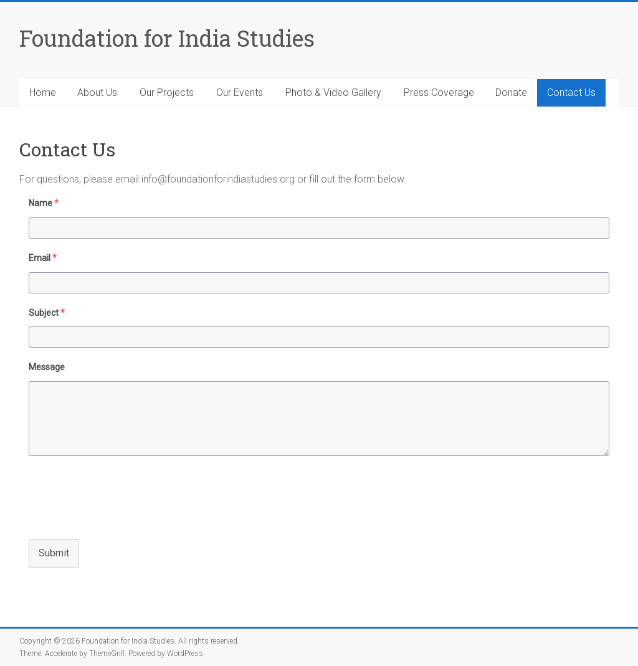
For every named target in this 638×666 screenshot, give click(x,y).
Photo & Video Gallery (333, 92)
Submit (54, 553)
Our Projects (167, 92)
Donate (511, 92)
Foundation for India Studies (167, 38)
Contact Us (571, 92)
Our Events (239, 92)
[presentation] (114, 496)
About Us (97, 92)
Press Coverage (439, 92)
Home (42, 92)
